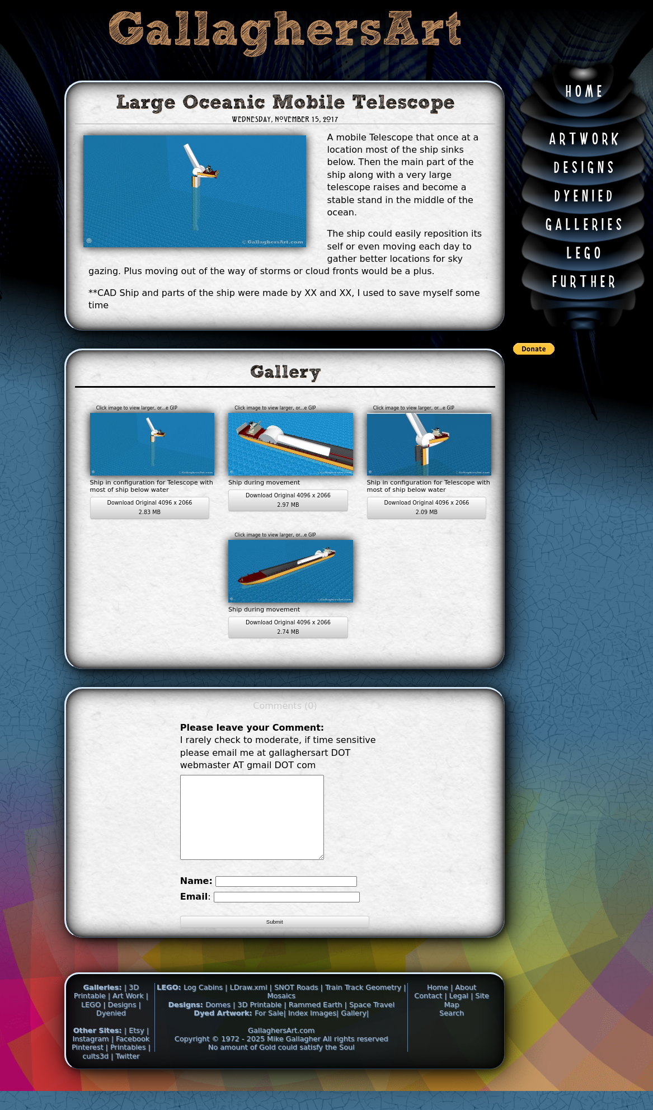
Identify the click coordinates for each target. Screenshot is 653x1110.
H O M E (583, 92)
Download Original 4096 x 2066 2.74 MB (288, 627)
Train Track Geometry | (365, 1004)
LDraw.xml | (251, 1004)
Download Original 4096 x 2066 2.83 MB (149, 507)
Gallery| (355, 1030)
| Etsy (135, 1047)
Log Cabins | (206, 1004)
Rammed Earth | (318, 1021)
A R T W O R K (583, 140)
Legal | (462, 1012)
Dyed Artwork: (224, 1030)
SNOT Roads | (298, 1004)
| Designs (120, 1021)
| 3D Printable (106, 1008)
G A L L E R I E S (583, 225)
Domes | (220, 1021)
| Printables (127, 1064)
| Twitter (125, 1073)
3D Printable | (262, 1021)
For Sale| (270, 1030)
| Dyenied (118, 1025)
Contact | (431, 1012)
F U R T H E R (583, 282)
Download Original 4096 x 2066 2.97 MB (288, 500)
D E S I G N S (583, 168)
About (465, 1004)
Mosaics (281, 1012)
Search (451, 1030)
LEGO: (170, 1004)
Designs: (186, 1021)
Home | (441, 1004)
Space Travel (371, 1021)
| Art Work (127, 1012)
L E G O (583, 254)
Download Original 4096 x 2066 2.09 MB (426, 507)
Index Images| (313, 1030)
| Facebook (130, 1055)
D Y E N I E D (583, 197)
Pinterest (89, 1064)
